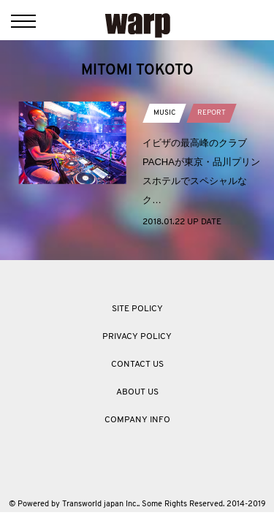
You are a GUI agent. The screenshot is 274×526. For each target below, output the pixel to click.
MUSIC (164, 113)
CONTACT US (137, 364)
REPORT (211, 113)
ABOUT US (137, 392)
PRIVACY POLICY (137, 336)
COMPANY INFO (137, 420)
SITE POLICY (137, 309)
